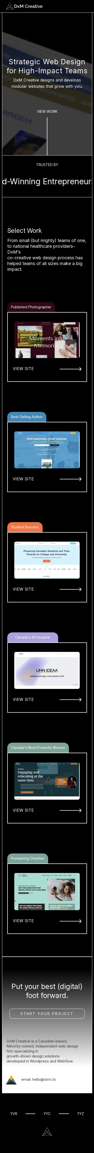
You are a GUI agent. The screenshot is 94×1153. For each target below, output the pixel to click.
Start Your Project (47, 1013)
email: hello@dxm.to (38, 1079)
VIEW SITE (23, 368)
